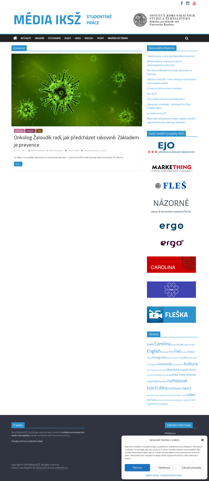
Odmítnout (164, 468)
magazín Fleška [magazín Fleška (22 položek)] (188, 370)
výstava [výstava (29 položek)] (151, 400)
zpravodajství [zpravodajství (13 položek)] (177, 400)
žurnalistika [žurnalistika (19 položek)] (162, 404)
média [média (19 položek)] (158, 375)
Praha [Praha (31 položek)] (182, 375)
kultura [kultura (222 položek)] (191, 363)
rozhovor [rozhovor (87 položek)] (175, 388)
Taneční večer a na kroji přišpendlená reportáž (171, 56)
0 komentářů (72, 150)
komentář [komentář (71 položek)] (164, 364)
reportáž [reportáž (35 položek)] (152, 381)
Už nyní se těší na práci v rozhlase (164, 88)
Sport (100, 38)
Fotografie (54, 38)
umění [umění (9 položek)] (184, 395)
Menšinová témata (118, 38)
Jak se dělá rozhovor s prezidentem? (166, 99)
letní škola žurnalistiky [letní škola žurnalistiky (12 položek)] (156, 369)
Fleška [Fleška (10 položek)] (184, 352)
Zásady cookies (152, 475)
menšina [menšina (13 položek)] (151, 375)
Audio (67, 38)
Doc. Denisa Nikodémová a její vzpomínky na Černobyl (169, 72)
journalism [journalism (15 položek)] (152, 364)
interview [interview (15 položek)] (192, 357)
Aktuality (26, 38)
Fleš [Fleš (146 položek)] (177, 351)
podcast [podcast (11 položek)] (165, 375)
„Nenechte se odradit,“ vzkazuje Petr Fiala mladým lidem (168, 106)
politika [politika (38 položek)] (173, 374)
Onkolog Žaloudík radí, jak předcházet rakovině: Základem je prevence (76, 141)
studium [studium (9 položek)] (169, 395)
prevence (96, 150)
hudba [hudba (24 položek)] (184, 358)
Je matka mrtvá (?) (156, 113)
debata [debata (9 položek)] (173, 344)
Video (78, 38)
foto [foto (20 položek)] (149, 358)
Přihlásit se (170, 433)
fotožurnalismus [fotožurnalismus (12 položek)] (174, 357)
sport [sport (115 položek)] (186, 388)
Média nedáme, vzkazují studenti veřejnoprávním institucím (164, 63)
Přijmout (137, 468)
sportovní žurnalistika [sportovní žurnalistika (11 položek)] (156, 395)
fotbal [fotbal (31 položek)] (190, 352)
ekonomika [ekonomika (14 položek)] (189, 344)
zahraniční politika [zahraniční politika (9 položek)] (164, 400)
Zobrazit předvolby (191, 468)
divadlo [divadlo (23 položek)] (180, 344)
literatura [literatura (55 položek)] (173, 369)
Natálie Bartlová (37, 150)
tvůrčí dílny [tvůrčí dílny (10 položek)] (176, 395)
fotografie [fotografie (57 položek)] (159, 357)
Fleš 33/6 (151, 94)
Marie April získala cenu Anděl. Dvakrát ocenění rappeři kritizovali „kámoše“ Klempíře (171, 120)
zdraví (104, 150)
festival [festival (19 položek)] (165, 352)
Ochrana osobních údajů (170, 475)
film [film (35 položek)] (171, 351)
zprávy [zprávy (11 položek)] (186, 400)
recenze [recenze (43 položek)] (191, 374)
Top (39, 130)
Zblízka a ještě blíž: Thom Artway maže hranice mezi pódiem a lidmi (171, 81)
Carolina (87, 150)
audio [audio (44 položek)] (150, 344)
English (89, 38)
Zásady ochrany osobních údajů (26, 441)
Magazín (39, 38)
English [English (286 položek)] (154, 350)
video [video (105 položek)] (191, 394)
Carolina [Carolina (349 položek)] (162, 343)
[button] (202, 440)
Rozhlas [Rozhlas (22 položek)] (162, 381)
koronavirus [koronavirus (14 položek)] (178, 364)
